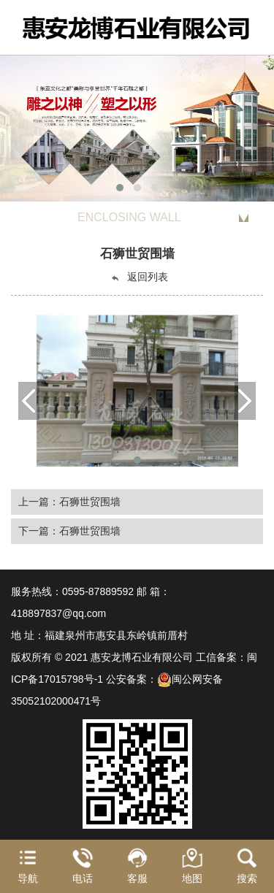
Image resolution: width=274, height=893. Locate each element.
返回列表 (139, 277)
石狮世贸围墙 (90, 501)
